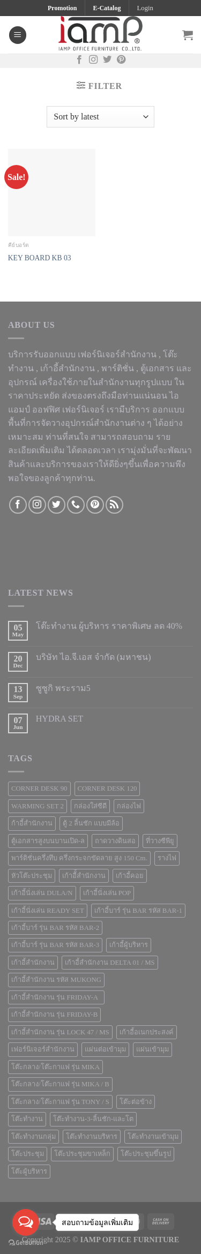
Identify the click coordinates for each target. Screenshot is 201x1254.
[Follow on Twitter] (107, 60)
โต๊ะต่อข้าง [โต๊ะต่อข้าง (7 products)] (136, 1102)
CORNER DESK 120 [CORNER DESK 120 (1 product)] (107, 788)
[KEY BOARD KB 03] (51, 192)
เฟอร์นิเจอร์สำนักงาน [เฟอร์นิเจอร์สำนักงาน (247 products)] (43, 1049)
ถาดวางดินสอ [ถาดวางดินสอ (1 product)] (115, 841)
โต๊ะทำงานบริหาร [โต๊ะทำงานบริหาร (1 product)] (91, 1136)
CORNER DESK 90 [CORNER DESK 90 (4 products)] (39, 788)
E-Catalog (107, 8)
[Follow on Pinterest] (121, 60)
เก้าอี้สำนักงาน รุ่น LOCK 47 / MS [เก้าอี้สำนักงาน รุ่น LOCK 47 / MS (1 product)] (60, 1032)
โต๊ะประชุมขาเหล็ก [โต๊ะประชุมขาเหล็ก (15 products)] (82, 1154)
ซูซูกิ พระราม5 (63, 688)
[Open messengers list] (25, 1222)
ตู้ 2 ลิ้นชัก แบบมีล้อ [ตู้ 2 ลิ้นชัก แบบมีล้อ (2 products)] (91, 823)
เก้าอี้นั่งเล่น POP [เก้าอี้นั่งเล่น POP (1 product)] (107, 893)
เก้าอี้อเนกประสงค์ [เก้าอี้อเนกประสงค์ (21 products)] (147, 1032)
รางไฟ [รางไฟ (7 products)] (167, 858)
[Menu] (17, 35)
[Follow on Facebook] (79, 60)
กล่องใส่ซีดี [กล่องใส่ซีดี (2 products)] (90, 806)
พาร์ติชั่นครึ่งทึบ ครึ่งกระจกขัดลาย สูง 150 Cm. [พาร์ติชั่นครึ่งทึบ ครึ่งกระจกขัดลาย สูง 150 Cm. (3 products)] (79, 858)
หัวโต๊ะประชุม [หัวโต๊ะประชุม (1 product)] (31, 876)
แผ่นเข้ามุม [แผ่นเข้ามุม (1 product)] (152, 1049)
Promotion (62, 8)
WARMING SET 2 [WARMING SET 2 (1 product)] (37, 806)
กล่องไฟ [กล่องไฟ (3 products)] (129, 806)
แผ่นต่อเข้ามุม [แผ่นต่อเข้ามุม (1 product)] (105, 1049)
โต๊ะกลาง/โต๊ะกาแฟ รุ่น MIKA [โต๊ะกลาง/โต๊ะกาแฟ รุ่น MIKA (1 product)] (55, 1067)
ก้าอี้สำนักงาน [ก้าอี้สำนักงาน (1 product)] (32, 823)
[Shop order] (100, 116)
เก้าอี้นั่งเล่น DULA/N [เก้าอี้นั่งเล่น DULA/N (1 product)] (42, 893)
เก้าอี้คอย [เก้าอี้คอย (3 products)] (130, 876)
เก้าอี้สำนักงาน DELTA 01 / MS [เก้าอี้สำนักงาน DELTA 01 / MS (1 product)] (110, 962)
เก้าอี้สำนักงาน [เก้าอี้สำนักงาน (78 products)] (33, 962)
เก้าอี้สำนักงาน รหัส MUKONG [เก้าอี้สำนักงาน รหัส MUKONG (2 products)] (56, 979)
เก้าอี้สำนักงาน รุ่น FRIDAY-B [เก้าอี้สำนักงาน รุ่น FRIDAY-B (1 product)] (54, 1014)
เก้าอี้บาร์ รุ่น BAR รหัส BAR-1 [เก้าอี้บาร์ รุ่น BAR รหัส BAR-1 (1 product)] (138, 910)
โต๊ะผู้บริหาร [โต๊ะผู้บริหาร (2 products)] (29, 1171)
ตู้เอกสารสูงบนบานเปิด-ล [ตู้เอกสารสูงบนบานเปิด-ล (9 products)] (48, 841)
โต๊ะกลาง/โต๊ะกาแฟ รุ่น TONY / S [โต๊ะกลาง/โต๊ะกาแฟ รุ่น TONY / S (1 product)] (60, 1102)
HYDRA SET (59, 718)
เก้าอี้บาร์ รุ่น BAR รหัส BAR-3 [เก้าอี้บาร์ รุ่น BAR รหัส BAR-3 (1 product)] (55, 945)
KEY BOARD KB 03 (39, 258)
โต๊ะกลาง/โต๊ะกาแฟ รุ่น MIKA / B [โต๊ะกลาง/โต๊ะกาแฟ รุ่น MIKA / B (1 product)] (60, 1084)
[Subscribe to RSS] (114, 505)
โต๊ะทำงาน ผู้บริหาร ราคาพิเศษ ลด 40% (109, 625)
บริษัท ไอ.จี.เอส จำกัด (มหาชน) (93, 657)
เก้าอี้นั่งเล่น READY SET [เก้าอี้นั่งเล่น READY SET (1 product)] (47, 910)
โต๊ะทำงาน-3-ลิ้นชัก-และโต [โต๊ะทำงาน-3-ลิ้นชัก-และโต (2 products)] (93, 1119)
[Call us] (76, 505)
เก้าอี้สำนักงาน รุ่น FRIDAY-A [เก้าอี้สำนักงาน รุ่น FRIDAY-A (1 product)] (56, 997)
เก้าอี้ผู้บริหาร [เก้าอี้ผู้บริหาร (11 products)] (128, 945)
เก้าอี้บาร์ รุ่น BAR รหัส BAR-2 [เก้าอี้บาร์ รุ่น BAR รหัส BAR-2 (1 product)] (55, 928)
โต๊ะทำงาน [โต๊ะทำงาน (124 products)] (27, 1119)
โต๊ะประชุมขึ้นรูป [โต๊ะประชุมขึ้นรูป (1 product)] (146, 1154)
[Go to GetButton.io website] (26, 1243)
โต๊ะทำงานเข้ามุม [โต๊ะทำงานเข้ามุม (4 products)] (153, 1136)
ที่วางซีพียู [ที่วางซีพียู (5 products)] (160, 841)
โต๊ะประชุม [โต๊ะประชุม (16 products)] (27, 1154)
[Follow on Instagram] (93, 60)
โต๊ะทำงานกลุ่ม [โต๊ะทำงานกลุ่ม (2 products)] (33, 1136)
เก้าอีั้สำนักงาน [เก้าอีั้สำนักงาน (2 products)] (84, 876)
